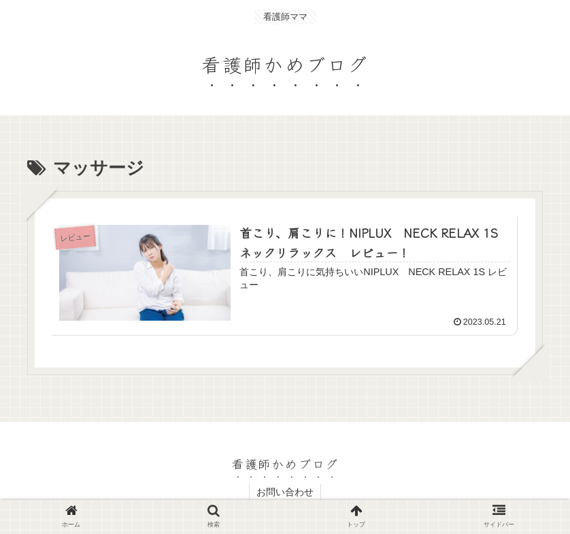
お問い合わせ (285, 491)
